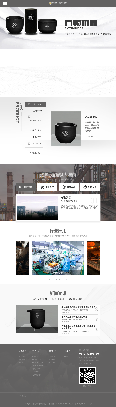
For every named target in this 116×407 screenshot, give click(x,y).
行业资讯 (60, 299)
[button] (55, 45)
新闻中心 (53, 351)
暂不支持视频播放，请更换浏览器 (37, 208)
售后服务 (22, 363)
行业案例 (66, 351)
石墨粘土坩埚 (36, 375)
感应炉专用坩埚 (37, 366)
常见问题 (77, 299)
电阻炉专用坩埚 (37, 363)
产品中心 (36, 351)
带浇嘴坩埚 (36, 372)
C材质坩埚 (35, 356)
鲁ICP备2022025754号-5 (83, 404)
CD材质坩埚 (36, 359)
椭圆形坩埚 (36, 369)
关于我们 (22, 351)
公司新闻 (42, 299)
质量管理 (22, 359)
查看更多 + (91, 136)
